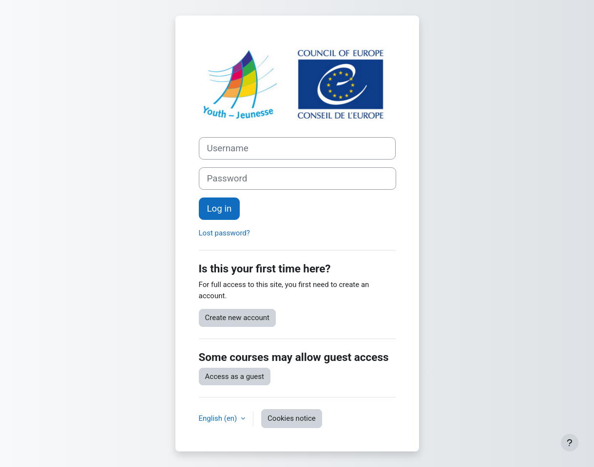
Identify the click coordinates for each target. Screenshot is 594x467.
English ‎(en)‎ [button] (219, 418)
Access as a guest (234, 376)
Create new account (237, 317)
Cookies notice (292, 418)
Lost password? (224, 233)
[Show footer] (569, 442)
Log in (219, 208)
